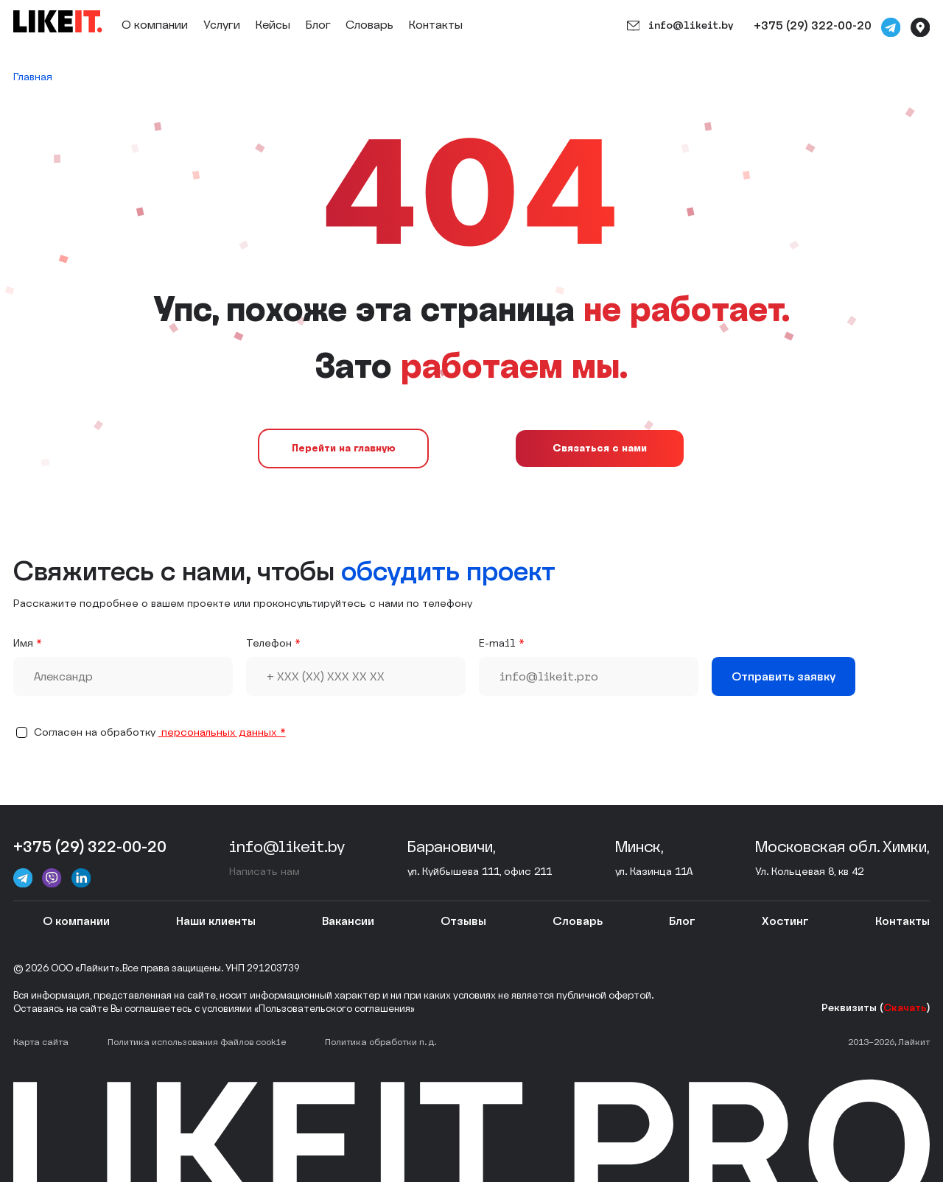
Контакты (436, 25)
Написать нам (264, 871)
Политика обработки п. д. (380, 1041)
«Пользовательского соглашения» (334, 1008)
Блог (318, 25)
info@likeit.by (680, 25)
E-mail (497, 643)
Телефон (269, 643)
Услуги (221, 25)
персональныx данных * (222, 732)
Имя (23, 643)
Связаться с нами (600, 448)
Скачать (905, 1008)
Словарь (369, 25)
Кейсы (273, 25)
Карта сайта (41, 1041)
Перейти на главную (344, 448)
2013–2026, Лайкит (889, 1041)
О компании (155, 25)
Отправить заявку (783, 676)
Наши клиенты (216, 921)
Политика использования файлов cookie (197, 1041)
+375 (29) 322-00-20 (813, 25)
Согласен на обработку (160, 732)
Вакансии (348, 921)
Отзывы (463, 921)
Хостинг (785, 921)
